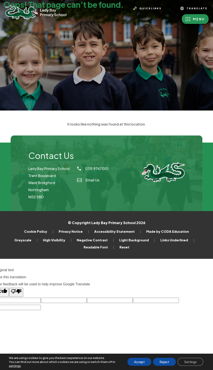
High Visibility (57, 240)
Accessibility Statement (117, 231)
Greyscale (26, 240)
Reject (164, 362)
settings (15, 366)
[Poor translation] (16, 292)
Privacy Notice (74, 231)
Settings (190, 362)
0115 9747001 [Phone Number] (92, 168)
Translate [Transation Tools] (193, 8)
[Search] (170, 8)
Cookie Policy (39, 231)
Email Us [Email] (88, 180)
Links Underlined (177, 240)
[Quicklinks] (147, 8)
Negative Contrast (95, 240)
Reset (124, 247)
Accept (139, 362)
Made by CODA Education (167, 231)
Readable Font (99, 247)
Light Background (137, 240)
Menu (199, 19)
